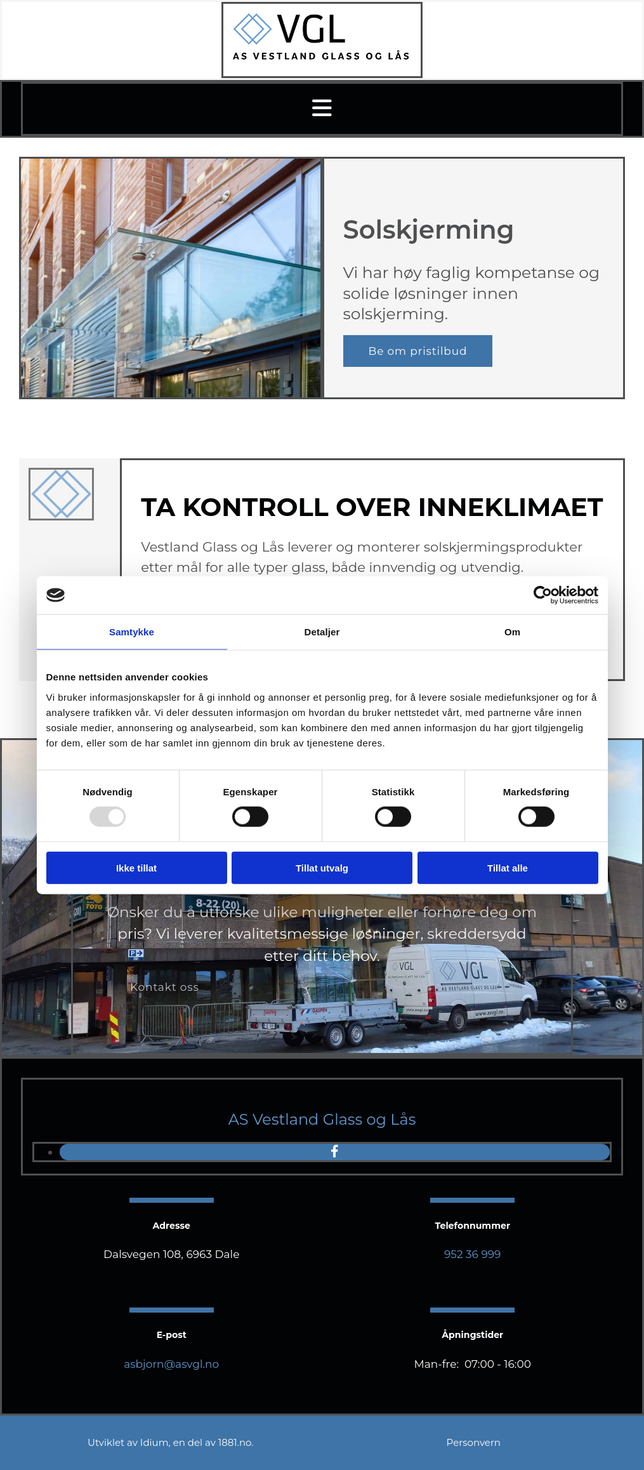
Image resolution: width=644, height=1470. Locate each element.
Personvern (474, 1442)
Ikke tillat (136, 867)
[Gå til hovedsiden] (322, 58)
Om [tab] (512, 631)
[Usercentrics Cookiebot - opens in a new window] (542, 595)
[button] (322, 108)
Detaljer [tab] (322, 631)
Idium (154, 1442)
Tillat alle (507, 867)
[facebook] (335, 1151)
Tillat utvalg (322, 867)
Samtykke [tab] (131, 631)
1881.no (234, 1442)
